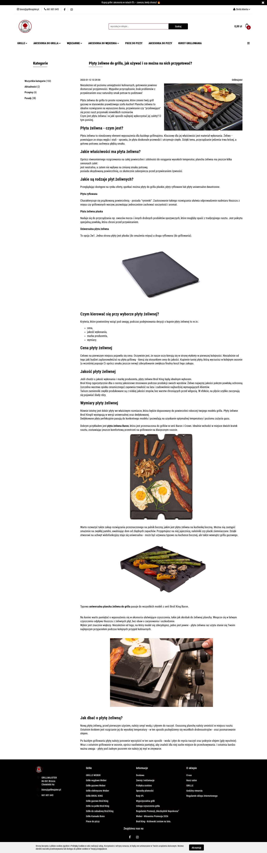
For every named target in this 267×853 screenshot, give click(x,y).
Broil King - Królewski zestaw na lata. (153, 821)
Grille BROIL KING (94, 795)
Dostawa (140, 775)
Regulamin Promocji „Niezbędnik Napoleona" (157, 811)
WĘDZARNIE (74, 43)
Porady (28, 98)
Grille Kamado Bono (95, 816)
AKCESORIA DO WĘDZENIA (103, 43)
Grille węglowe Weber (96, 780)
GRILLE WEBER (93, 775)
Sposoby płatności (144, 790)
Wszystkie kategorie (35, 81)
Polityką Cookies (78, 846)
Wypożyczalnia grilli (145, 801)
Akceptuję (196, 847)
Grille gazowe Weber (95, 785)
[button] (89, 768)
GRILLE (22, 43)
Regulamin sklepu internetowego (202, 795)
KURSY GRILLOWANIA (190, 43)
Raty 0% (140, 795)
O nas (189, 775)
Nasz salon (191, 780)
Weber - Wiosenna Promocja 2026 (152, 816)
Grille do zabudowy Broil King (99, 811)
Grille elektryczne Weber (97, 790)
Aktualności (31, 86)
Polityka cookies (144, 785)
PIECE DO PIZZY (133, 43)
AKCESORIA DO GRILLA (47, 43)
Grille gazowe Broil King (97, 801)
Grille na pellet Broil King (97, 806)
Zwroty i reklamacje (145, 780)
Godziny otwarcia (194, 790)
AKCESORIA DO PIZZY (160, 43)
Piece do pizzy (93, 821)
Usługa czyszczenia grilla (148, 806)
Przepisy (29, 92)
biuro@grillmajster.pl (51, 789)
